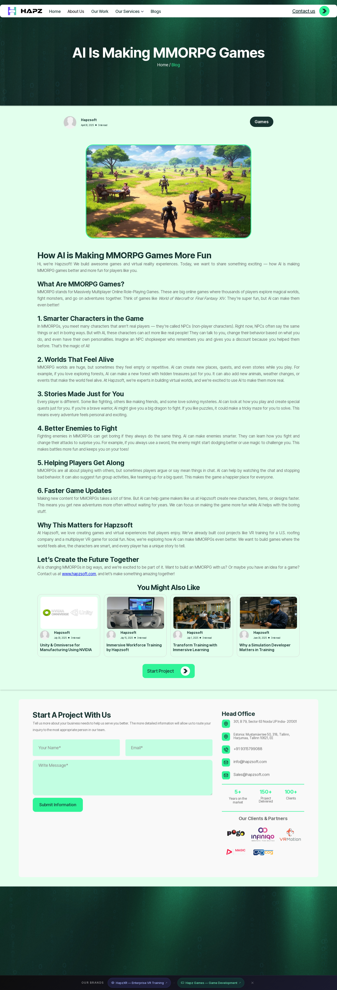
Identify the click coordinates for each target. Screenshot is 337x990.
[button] (129, 11)
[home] (25, 11)
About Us (76, 11)
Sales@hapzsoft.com (252, 787)
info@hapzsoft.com (250, 774)
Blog (176, 64)
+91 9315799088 (248, 761)
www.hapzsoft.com (79, 573)
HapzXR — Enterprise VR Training (139, 982)
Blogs (156, 11)
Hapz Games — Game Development (211, 982)
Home (55, 11)
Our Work (99, 11)
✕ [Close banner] (252, 982)
